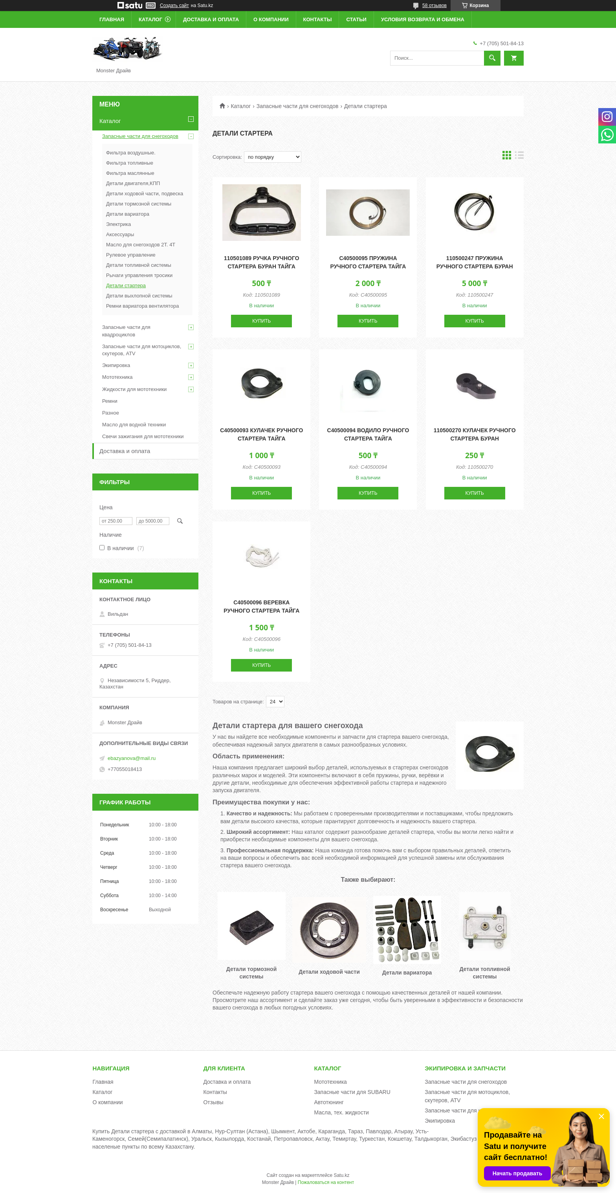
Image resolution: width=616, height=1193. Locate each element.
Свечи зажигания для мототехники (143, 436)
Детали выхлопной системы (139, 296)
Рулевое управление (131, 255)
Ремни (109, 401)
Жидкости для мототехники (134, 389)
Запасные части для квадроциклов (126, 330)
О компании (270, 19)
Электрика (118, 224)
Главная (111, 19)
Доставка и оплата (211, 19)
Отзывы (213, 1102)
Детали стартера (126, 285)
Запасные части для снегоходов (298, 106)
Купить (261, 321)
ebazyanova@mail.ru (132, 758)
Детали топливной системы (138, 265)
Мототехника (117, 377)
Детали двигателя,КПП (133, 183)
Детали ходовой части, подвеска (144, 193)
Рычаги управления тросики (139, 275)
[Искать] (492, 58)
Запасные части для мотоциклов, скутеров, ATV (141, 349)
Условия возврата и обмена (422, 19)
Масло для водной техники (134, 425)
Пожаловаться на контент (326, 1182)
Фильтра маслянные (130, 173)
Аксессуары (120, 234)
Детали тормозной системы (138, 204)
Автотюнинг (329, 1102)
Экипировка (116, 365)
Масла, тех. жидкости (341, 1112)
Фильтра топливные (129, 163)
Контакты (317, 19)
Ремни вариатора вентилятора (142, 306)
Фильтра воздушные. (131, 153)
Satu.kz (341, 1175)
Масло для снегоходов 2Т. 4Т (140, 245)
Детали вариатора (127, 214)
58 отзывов (434, 5)
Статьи (356, 19)
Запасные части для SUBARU (352, 1092)
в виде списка (519, 157)
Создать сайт (174, 5)
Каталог (150, 19)
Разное (110, 413)
